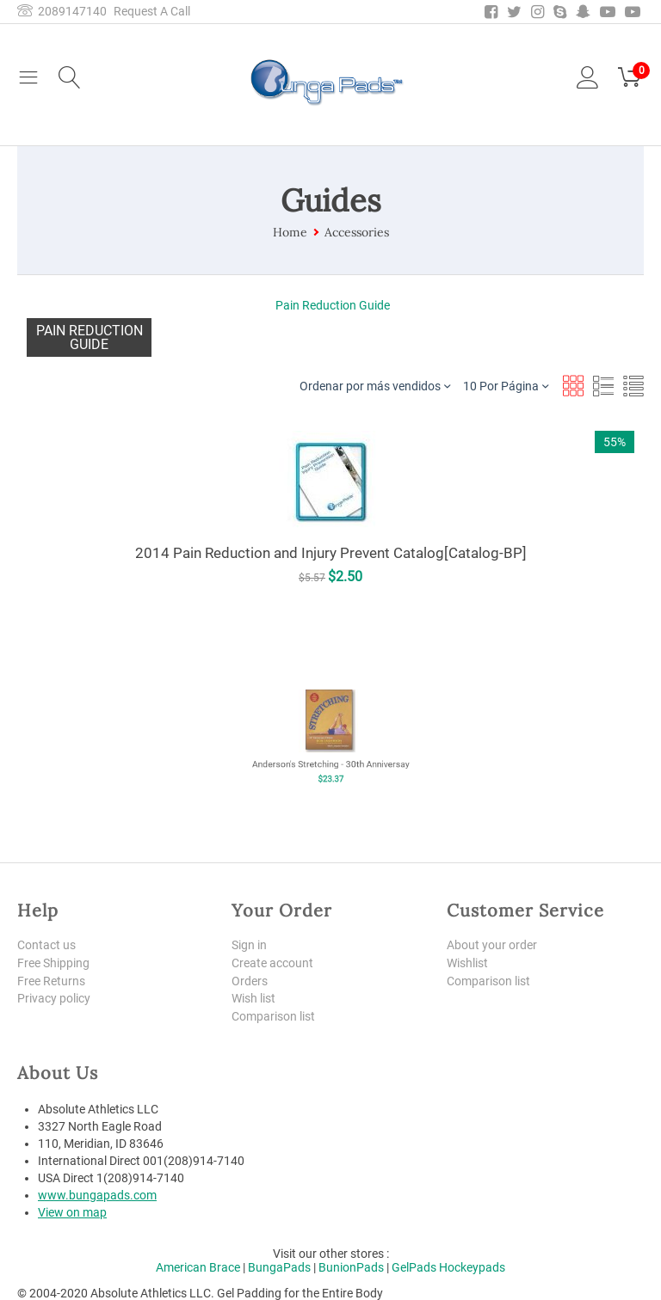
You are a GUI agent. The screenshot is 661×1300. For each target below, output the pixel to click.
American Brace (198, 1267)
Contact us (46, 945)
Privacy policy (53, 998)
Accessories (356, 232)
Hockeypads (472, 1267)
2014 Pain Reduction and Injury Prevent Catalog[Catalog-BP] (331, 552)
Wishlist (467, 963)
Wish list (253, 998)
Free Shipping (53, 963)
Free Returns (51, 981)
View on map (72, 1212)
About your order (492, 945)
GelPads (414, 1267)
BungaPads (279, 1267)
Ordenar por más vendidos (375, 385)
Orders (250, 981)
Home (290, 232)
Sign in (249, 945)
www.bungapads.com (97, 1195)
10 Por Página (505, 385)
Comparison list (273, 1016)
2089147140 (62, 11)
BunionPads (351, 1267)
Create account (272, 963)
